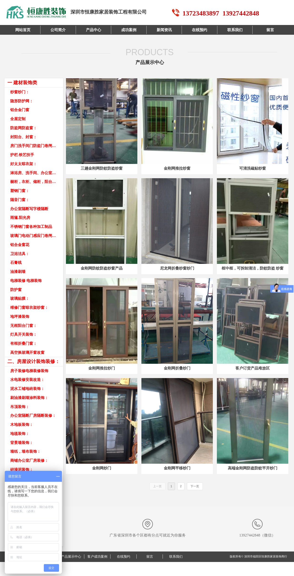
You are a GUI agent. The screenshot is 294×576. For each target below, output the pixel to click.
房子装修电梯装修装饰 (29, 371)
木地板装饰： (21, 425)
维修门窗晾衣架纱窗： (29, 307)
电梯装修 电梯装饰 (26, 281)
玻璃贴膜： (19, 298)
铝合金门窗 (19, 110)
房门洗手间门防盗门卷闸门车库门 (36, 146)
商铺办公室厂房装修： (29, 460)
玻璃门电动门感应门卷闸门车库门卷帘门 (36, 236)
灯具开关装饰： (23, 334)
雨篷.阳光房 (20, 218)
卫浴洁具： (19, 254)
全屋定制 (17, 119)
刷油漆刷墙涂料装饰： (29, 398)
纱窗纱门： (19, 92)
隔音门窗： (19, 200)
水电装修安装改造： (27, 380)
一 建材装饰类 (22, 82)
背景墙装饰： (21, 443)
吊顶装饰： (19, 407)
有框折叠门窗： (23, 343)
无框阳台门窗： (23, 326)
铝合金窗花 (19, 245)
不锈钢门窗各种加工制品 (31, 227)
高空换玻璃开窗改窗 (27, 352)
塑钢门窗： (19, 191)
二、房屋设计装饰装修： (33, 361)
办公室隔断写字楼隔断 (29, 209)
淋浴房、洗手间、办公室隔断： (36, 173)
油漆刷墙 (17, 272)
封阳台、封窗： (23, 137)
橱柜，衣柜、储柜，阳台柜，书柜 (36, 182)
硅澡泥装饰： (21, 470)
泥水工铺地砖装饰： (27, 389)
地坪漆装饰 (19, 317)
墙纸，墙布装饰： (25, 451)
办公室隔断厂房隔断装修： (33, 416)
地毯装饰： (19, 434)
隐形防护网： (21, 101)
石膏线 (16, 263)
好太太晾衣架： (23, 164)
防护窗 (16, 290)
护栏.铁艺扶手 (22, 155)
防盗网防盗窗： (23, 128)
